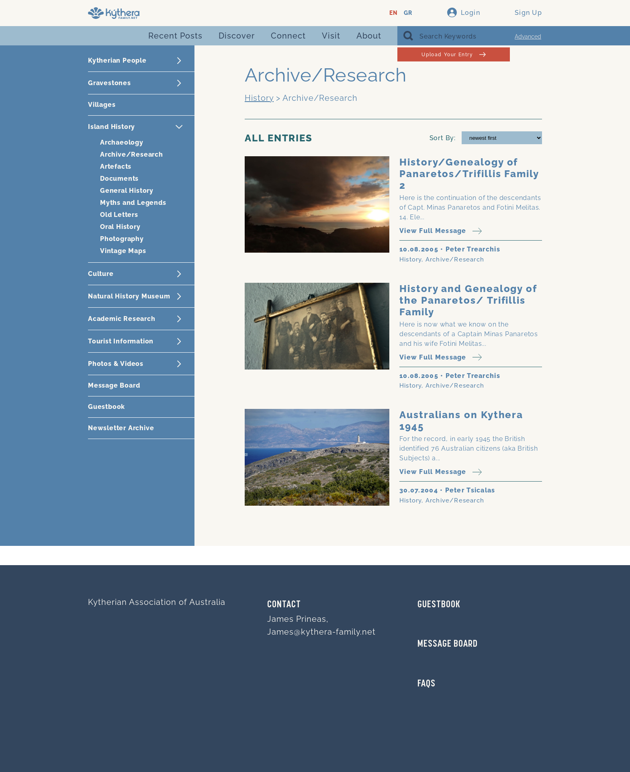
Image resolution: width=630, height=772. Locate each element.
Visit (331, 36)
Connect (288, 36)
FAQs (426, 684)
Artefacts (115, 166)
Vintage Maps (123, 251)
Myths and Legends (133, 202)
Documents (119, 178)
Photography (122, 239)
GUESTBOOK (438, 605)
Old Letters (119, 215)
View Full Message (440, 231)
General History (126, 190)
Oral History (120, 227)
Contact (284, 605)
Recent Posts (175, 36)
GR (408, 13)
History (259, 98)
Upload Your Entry (453, 54)
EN (393, 13)
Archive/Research (131, 154)
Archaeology (121, 142)
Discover (237, 36)
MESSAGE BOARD (447, 644)
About (368, 36)
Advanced (528, 36)
